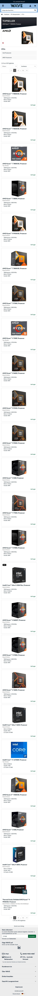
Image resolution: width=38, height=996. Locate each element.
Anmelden (32, 936)
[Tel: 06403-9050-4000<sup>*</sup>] (28, 954)
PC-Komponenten (15, 14)
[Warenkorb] (35, 5)
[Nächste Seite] (26, 70)
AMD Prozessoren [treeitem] (7, 57)
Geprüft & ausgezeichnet (19, 981)
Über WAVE (19, 971)
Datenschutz (12, 938)
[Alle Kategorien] (3, 5)
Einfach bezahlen (19, 976)
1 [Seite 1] (14, 70)
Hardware (6, 14)
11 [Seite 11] (23, 70)
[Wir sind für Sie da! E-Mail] (10, 954)
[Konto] (30, 5)
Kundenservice (19, 966)
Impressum (19, 987)
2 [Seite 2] (18, 70)
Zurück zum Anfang (19, 926)
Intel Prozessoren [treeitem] (7, 53)
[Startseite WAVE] (17, 5)
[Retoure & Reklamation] (10, 958)
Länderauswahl (19, 991)
